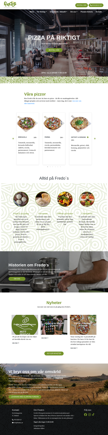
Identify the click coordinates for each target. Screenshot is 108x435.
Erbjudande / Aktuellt (58, 12)
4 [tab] (55, 167)
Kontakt (99, 12)
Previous (13, 139)
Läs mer (15, 343)
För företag (41, 12)
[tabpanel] (27, 139)
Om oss (73, 12)
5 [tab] (58, 167)
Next (95, 139)
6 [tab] (60, 167)
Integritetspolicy (39, 426)
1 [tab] (48, 167)
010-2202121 (17, 420)
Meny (32, 12)
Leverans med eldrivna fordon (25, 397)
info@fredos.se (17, 422)
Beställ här (81, 5)
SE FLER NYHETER (54, 353)
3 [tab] (53, 167)
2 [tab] (50, 167)
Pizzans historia (87, 12)
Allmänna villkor (39, 428)
